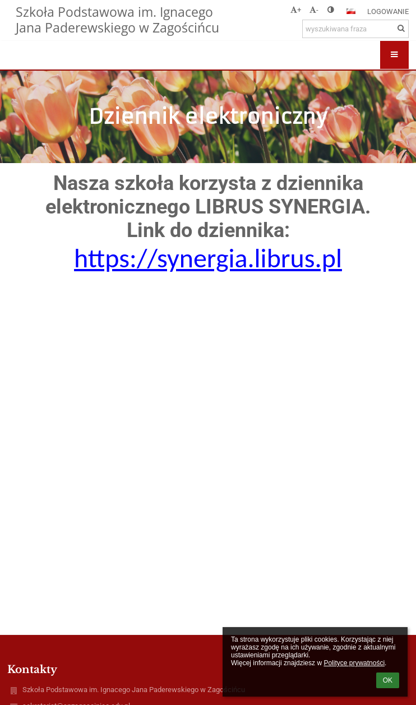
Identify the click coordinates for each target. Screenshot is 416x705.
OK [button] (387, 680)
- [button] (313, 10)
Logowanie (388, 11)
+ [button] (295, 10)
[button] (351, 11)
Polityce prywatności (354, 663)
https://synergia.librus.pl (208, 258)
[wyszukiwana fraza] (355, 29)
